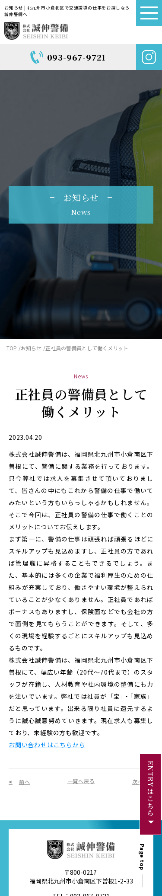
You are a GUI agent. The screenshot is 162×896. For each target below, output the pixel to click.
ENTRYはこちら (151, 788)
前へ (24, 781)
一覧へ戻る (81, 780)
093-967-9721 (76, 57)
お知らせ (31, 348)
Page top (147, 857)
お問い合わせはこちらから (47, 744)
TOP (11, 348)
